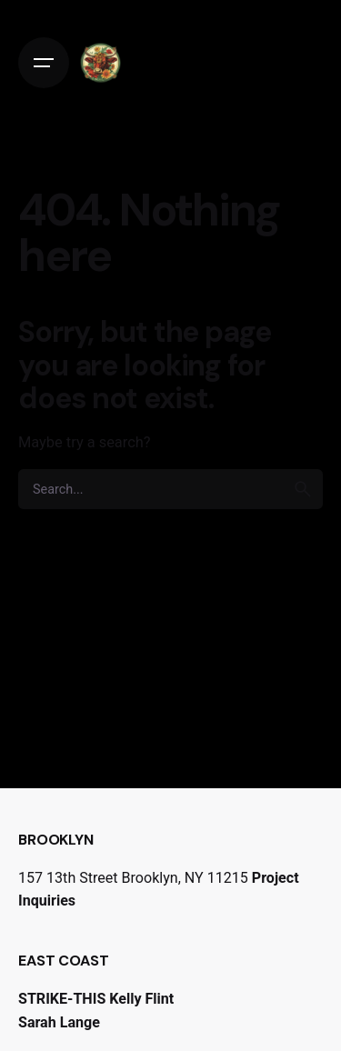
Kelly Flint (141, 998)
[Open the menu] (43, 62)
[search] (303, 489)
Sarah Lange (59, 1022)
